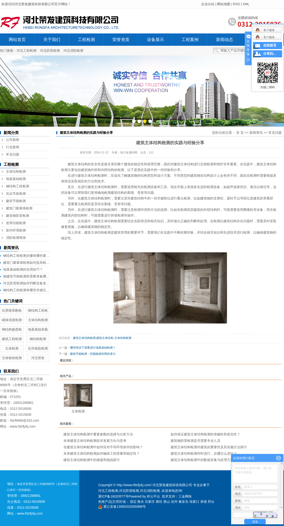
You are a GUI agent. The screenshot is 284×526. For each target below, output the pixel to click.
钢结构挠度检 (12, 329)
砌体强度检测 (12, 320)
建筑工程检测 (12, 339)
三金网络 (185, 496)
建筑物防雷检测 (17, 215)
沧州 (174, 501)
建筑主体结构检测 (84, 338)
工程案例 (190, 39)
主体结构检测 (16, 171)
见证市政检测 (16, 193)
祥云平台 (153, 496)
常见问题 (12, 154)
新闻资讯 (256, 132)
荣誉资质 (120, 39)
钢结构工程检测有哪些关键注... (26, 290)
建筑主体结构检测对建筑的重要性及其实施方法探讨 (209, 447)
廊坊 (159, 501)
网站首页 (17, 39)
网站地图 (223, 4)
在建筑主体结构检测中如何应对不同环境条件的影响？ (103, 447)
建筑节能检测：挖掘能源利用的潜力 (92, 353)
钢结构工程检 (38, 310)
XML (246, 4)
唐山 (166, 501)
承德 (203, 501)
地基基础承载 (38, 329)
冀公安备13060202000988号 (122, 506)
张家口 (194, 501)
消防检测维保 (16, 238)
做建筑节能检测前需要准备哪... (26, 276)
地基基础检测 (16, 179)
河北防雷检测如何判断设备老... (26, 283)
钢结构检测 (38, 339)
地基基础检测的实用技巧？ (23, 269)
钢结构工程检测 (17, 186)
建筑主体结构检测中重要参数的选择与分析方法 (98, 434)
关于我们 (51, 39)
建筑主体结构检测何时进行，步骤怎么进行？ (204, 453)
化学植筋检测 (38, 348)
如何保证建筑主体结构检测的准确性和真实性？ (205, 434)
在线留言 (269, 45)
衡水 (140, 501)
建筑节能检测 (16, 201)
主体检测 (11, 348)
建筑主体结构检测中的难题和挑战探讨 (91, 460)
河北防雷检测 (50, 50)
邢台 (211, 501)
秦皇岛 (183, 501)
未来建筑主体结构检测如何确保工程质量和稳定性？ (101, 453)
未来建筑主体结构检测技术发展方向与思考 (94, 441)
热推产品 (104, 501)
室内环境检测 (16, 230)
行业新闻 (12, 147)
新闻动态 (224, 39)
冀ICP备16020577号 (113, 496)
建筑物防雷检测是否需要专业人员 (195, 441)
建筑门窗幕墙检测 (19, 208)
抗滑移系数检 (12, 310)
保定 (133, 501)
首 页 (240, 132)
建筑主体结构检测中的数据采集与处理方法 (202, 460)
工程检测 (86, 39)
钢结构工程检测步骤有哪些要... (26, 256)
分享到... (269, 53)
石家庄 (150, 501)
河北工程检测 (26, 50)
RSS (236, 4)
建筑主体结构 (78, 164)
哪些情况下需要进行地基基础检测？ (92, 347)
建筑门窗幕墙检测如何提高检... (26, 262)
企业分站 (207, 4)
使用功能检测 (16, 223)
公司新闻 (12, 140)
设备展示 (155, 39)
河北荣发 (37, 358)
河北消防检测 (73, 50)
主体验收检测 (12, 358)
